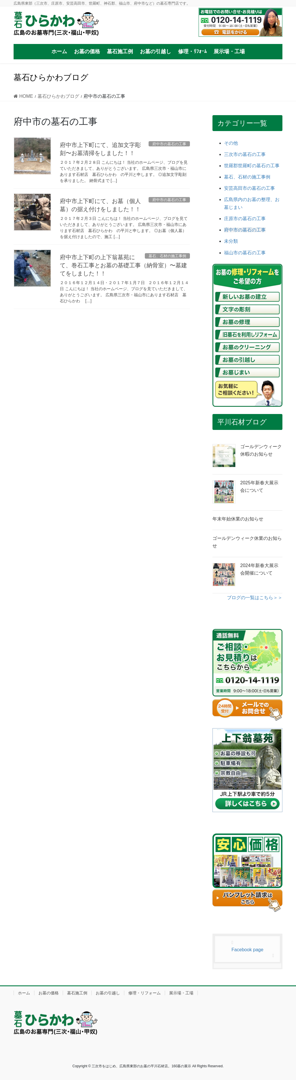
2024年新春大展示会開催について (259, 569)
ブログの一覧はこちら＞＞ (254, 597)
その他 (231, 143)
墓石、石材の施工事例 (247, 176)
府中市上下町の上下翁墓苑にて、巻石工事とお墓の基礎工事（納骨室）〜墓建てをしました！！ (123, 265)
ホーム (24, 993)
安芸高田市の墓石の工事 (249, 188)
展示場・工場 (181, 993)
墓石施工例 (77, 993)
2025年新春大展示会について (259, 486)
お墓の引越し (108, 993)
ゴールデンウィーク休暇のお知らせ (261, 450)
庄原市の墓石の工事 (245, 218)
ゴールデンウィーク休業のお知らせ (247, 542)
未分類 (231, 241)
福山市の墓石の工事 (245, 252)
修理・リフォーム (144, 993)
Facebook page (247, 949)
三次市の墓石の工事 (245, 154)
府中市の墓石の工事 (245, 229)
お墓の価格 (48, 993)
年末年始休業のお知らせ (237, 518)
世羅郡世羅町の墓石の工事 (252, 165)
